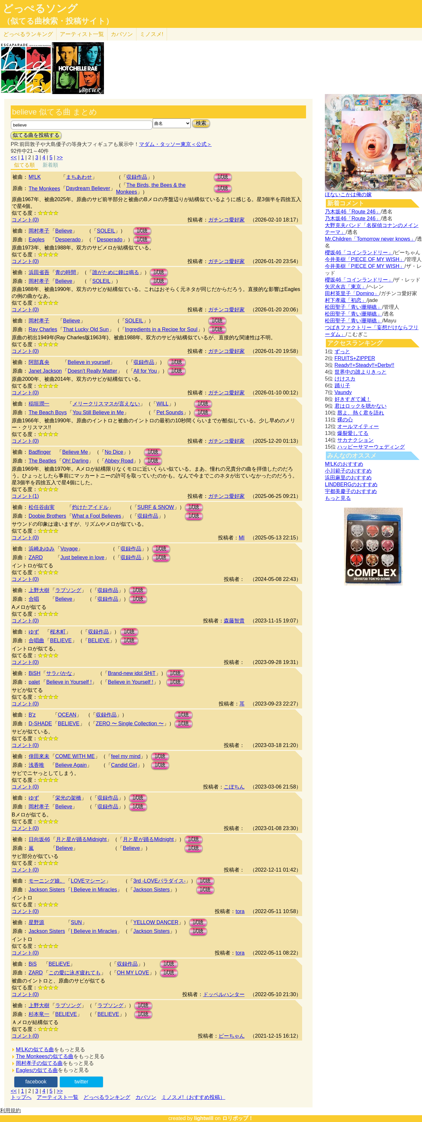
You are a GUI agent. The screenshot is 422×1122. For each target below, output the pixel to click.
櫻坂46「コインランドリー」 (359, 252)
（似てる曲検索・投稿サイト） (58, 21)
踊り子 (342, 385)
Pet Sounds (169, 412)
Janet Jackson (45, 371)
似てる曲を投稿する (36, 135)
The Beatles (42, 461)
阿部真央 (39, 362)
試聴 (223, 177)
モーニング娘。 (47, 881)
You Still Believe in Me (98, 412)
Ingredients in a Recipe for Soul (161, 329)
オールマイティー (358, 426)
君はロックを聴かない (361, 406)
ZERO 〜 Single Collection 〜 (130, 723)
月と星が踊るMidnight (81, 839)
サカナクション (355, 440)
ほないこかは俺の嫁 (348, 194)
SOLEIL (106, 231)
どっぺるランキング (106, 1097)
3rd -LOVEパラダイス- (159, 881)
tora (240, 911)
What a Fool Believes (96, 516)
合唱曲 (36, 640)
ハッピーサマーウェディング (371, 447)
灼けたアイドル (90, 507)
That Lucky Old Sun (86, 329)
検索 (201, 123)
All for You (145, 371)
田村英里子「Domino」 (352, 293)
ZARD (36, 557)
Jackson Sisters (47, 889)
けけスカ (345, 378)
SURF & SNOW (155, 507)
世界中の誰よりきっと (361, 372)
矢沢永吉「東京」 (345, 286)
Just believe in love (82, 557)
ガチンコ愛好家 (226, 220)
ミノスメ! (151, 34)
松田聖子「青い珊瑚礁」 (353, 307)
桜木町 (58, 631)
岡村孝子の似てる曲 (39, 1063)
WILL (162, 403)
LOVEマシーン (88, 881)
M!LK (35, 177)
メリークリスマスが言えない (106, 403)
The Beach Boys (48, 412)
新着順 (50, 165)
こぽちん (234, 787)
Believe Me (75, 452)
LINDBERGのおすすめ (351, 484)
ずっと (342, 351)
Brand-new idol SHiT (132, 673)
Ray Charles (43, 329)
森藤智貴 (234, 620)
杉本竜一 (39, 1014)
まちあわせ (79, 177)
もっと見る (338, 498)
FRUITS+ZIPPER (355, 358)
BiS (33, 964)
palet (34, 682)
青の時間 (65, 272)
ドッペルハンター (224, 994)
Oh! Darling (75, 461)
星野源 (36, 922)
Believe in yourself (89, 362)
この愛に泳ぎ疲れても (75, 972)
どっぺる (28, 34)
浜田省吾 (39, 272)
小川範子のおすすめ (348, 471)
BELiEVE (59, 964)
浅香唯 (36, 765)
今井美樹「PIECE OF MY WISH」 (364, 259)
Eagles (37, 239)
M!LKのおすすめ (344, 464)
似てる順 (24, 165)
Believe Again (71, 765)
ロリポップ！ (237, 1118)
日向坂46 (39, 839)
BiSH (34, 673)
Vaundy (343, 392)
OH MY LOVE (133, 972)
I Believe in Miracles (94, 889)
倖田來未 (39, 756)
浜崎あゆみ (42, 548)
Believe (63, 231)
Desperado (68, 239)
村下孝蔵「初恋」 (345, 300)
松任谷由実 (42, 507)
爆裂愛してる (352, 433)
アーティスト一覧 (57, 1097)
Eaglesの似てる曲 (37, 1070)
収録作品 (136, 177)
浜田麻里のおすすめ (348, 477)
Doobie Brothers (47, 516)
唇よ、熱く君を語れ (360, 413)
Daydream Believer (88, 188)
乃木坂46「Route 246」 (353, 211)
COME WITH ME (75, 756)
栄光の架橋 (68, 798)
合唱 (34, 599)
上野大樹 (39, 590)
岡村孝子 (39, 231)
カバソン (122, 34)
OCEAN (67, 715)
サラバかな (59, 673)
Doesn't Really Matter (92, 371)
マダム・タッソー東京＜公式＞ (175, 144)
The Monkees (44, 188)
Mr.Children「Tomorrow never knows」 (370, 239)
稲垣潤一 (39, 403)
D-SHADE (40, 723)
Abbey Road (119, 461)
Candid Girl (124, 765)
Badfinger (40, 452)
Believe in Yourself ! (69, 682)
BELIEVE (61, 640)
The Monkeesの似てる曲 (44, 1056)
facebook (35, 1081)
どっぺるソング (40, 8)
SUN (76, 922)
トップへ (21, 1097)
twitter (81, 1081)
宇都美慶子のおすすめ (351, 491)
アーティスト (82, 34)
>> (60, 157)
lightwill (203, 1118)
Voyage (69, 548)
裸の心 (345, 419)
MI (242, 537)
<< (14, 157)
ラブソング (68, 590)
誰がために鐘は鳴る (115, 272)
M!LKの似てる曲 (35, 1049)
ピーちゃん (232, 1036)
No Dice (114, 452)
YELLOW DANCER (155, 922)
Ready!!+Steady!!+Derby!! (364, 365)
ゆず (34, 631)
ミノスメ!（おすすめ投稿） (193, 1097)
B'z (32, 715)
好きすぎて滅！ (353, 399)
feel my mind (126, 756)
